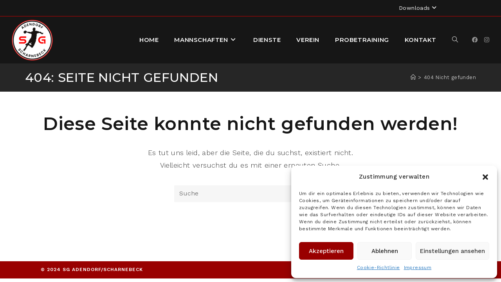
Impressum (418, 267)
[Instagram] (486, 40)
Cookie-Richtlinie (378, 267)
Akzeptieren (326, 251)
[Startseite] (413, 77)
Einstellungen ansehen (452, 251)
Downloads (418, 8)
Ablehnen (384, 251)
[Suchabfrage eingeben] (250, 193)
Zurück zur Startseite (250, 234)
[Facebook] (475, 40)
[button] (485, 177)
